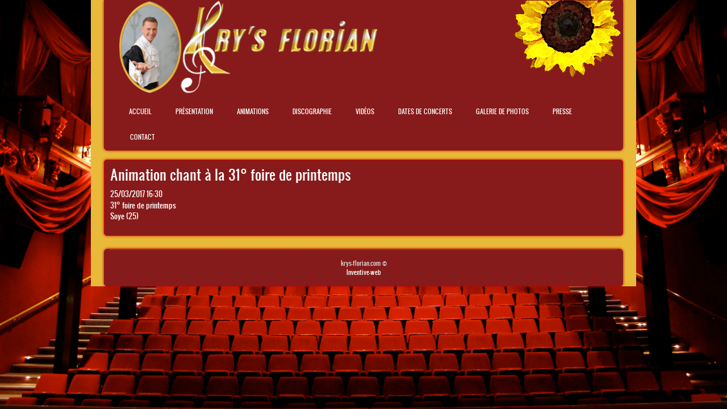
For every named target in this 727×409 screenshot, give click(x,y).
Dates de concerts (425, 111)
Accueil (140, 111)
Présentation (194, 111)
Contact (142, 136)
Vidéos (365, 111)
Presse (562, 111)
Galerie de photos (502, 111)
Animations (253, 111)
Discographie (312, 111)
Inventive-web (363, 272)
